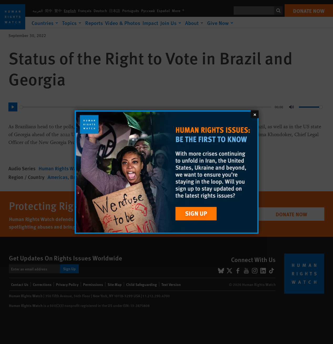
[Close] (255, 114)
